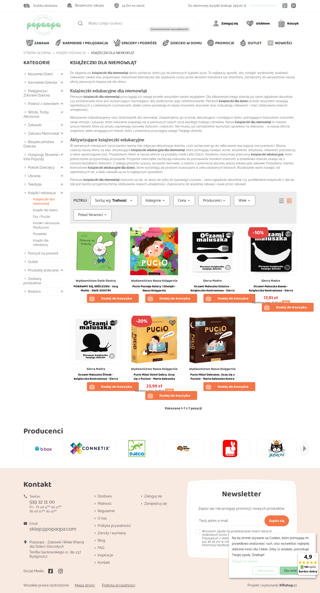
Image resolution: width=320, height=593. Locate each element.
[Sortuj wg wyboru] (114, 200)
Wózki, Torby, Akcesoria (36, 114)
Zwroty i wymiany (112, 533)
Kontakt (104, 562)
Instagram (294, 6)
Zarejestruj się (155, 504)
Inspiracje (105, 555)
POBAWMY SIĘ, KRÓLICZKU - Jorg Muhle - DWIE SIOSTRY (96, 288)
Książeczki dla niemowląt (43, 201)
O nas (102, 518)
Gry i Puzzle (41, 217)
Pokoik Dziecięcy (41, 167)
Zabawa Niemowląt (43, 133)
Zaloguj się (153, 496)
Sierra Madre (212, 280)
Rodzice (34, 291)
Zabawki (34, 125)
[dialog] (272, 555)
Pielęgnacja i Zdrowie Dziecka (36, 93)
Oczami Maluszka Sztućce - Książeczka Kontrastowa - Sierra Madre (212, 290)
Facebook (285, 6)
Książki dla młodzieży (40, 243)
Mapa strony (85, 585)
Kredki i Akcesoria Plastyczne (46, 225)
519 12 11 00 (42, 502)
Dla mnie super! (295, 570)
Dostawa (105, 496)
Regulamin (106, 511)
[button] (181, 43)
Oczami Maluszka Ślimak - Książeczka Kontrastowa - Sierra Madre (96, 378)
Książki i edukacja (42, 193)
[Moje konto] (226, 23)
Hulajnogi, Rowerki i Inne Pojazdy (41, 157)
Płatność (105, 504)
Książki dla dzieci (45, 210)
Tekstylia (35, 184)
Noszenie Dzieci (40, 74)
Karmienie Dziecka (42, 82)
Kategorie (36, 62)
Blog (101, 540)
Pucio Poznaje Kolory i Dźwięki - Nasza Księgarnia (154, 288)
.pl (288, 585)
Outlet (33, 262)
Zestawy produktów (32, 281)
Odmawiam (265, 570)
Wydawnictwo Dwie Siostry (96, 280)
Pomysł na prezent (43, 253)
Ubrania (34, 176)
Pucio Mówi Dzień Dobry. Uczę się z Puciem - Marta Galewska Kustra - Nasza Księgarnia (154, 378)
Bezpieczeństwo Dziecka (38, 144)
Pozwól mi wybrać (245, 561)
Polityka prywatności (114, 526)
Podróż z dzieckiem (43, 104)
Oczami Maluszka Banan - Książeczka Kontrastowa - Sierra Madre (271, 290)
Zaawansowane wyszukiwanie (169, 29)
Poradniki (40, 234)
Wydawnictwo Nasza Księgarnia (154, 280)
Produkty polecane (43, 270)
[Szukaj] (136, 23)
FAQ (101, 548)
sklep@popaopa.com (53, 529)
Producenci (43, 430)
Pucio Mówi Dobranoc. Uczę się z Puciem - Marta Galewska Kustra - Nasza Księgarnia (212, 378)
